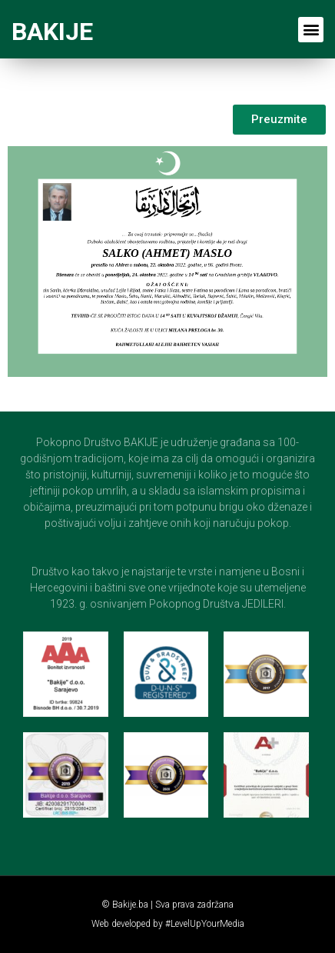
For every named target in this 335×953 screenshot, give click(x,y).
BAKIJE (52, 31)
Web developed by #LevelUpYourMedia (167, 923)
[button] (310, 29)
